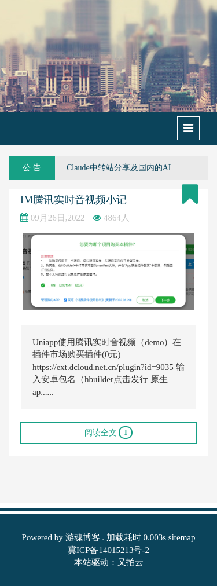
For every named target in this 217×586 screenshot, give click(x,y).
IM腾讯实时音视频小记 (73, 200)
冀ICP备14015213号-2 (108, 550)
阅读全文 (108, 432)
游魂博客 (82, 537)
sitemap (182, 537)
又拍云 (130, 562)
